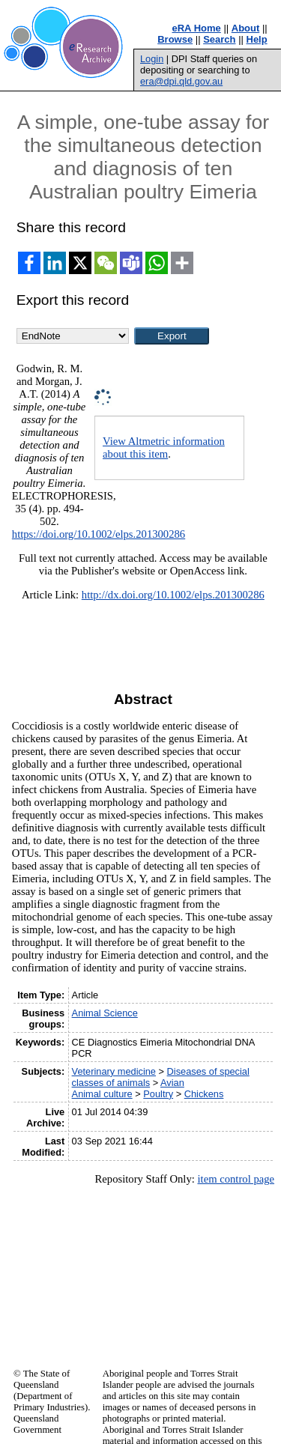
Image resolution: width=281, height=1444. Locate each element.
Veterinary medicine (114, 1071)
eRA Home (196, 28)
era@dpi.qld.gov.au (181, 81)
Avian (172, 1082)
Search (219, 39)
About (246, 28)
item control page (235, 1179)
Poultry (158, 1093)
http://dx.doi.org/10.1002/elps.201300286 (173, 595)
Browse (175, 39)
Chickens (204, 1093)
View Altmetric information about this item (164, 447)
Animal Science (105, 1013)
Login (151, 58)
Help (257, 39)
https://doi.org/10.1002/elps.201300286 (98, 534)
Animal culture (102, 1093)
